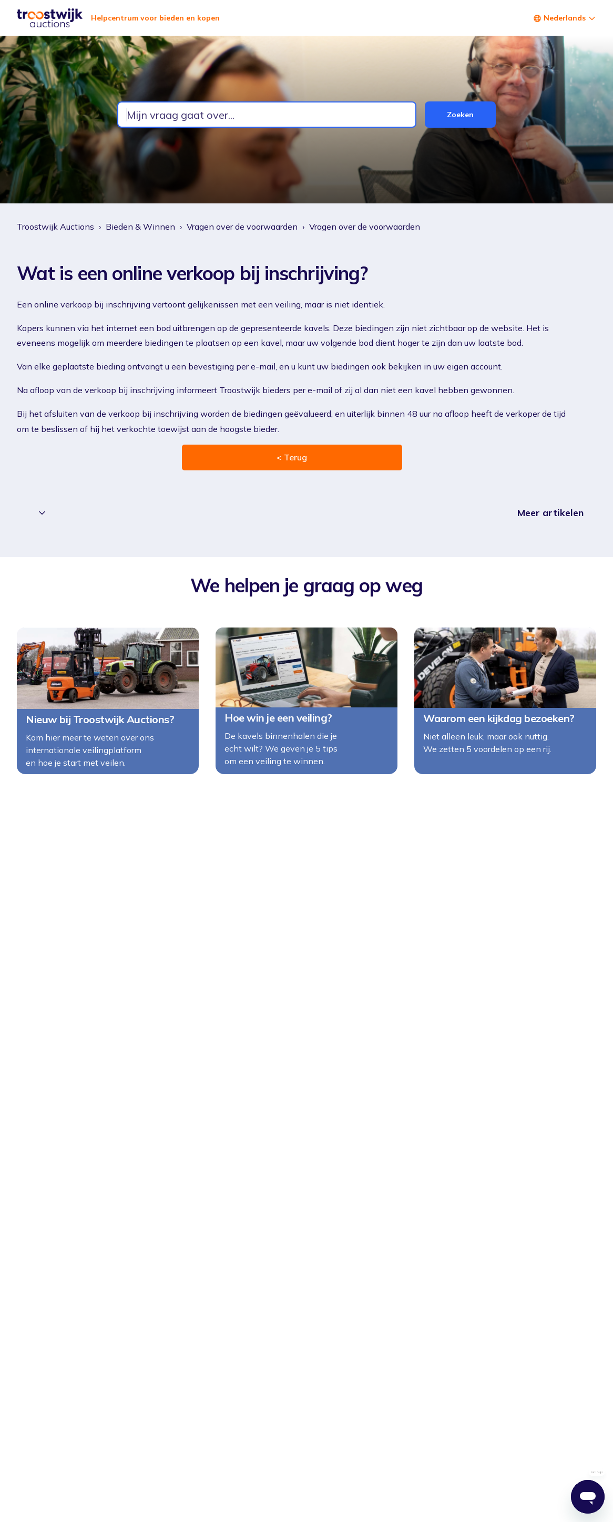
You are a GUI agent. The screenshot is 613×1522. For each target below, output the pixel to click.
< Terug (292, 457)
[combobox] (266, 114)
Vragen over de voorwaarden (242, 226)
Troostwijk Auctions (55, 226)
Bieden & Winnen (140, 226)
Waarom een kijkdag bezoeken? (499, 724)
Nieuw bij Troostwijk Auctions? (100, 725)
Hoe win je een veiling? (278, 723)
